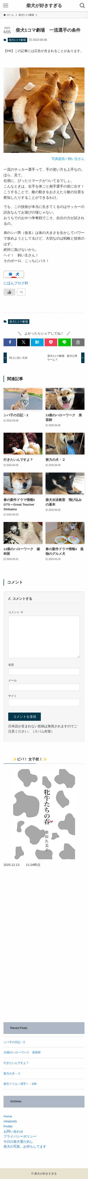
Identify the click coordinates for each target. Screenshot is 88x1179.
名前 (11, 664)
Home (8, 1116)
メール (12, 680)
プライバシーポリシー (20, 1136)
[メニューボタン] (5, 5)
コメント (15, 612)
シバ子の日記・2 (14, 1042)
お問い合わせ (13, 1131)
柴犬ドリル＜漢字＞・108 (20, 1083)
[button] (10, 342)
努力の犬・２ (12, 1073)
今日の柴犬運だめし (18, 1141)
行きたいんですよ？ (16, 1063)
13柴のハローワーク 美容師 (22, 1052)
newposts (10, 1121)
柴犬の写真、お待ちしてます (25, 1146)
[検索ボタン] (82, 5)
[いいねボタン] (9, 292)
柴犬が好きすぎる (44, 6)
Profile (8, 1126)
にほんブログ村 (16, 283)
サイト (12, 696)
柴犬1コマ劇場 (17, 39)
